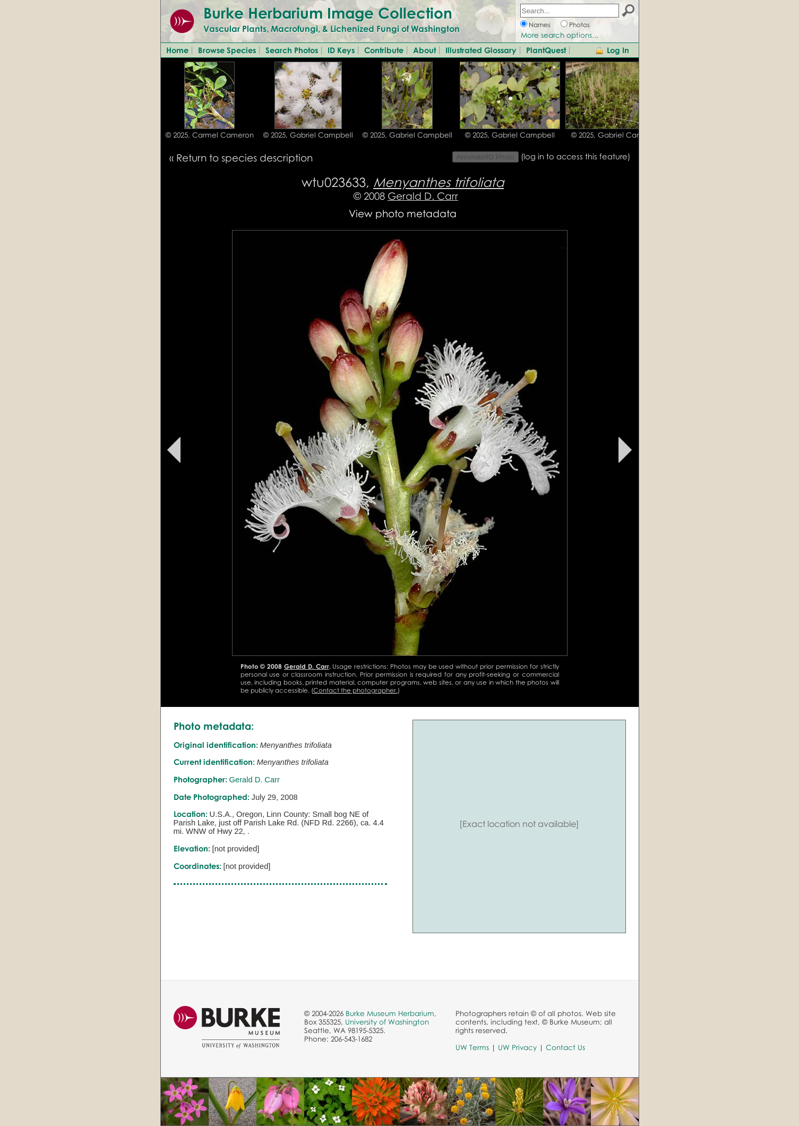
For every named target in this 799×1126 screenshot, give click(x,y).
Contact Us (565, 1047)
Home (177, 50)
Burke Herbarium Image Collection (327, 13)
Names (540, 25)
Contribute (383, 50)
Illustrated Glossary (481, 50)
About (424, 50)
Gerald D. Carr (423, 196)
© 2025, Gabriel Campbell (308, 135)
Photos (579, 25)
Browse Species (227, 50)
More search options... (559, 35)
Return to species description (244, 157)
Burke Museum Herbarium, (391, 1013)
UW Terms (472, 1047)
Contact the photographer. (355, 690)
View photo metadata (403, 213)
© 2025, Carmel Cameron (210, 135)
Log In (618, 50)
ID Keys (341, 50)
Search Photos (291, 50)
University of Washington (387, 1022)
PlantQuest (546, 50)
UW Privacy (517, 1047)
